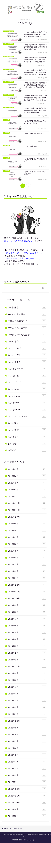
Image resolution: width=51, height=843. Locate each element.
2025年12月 (27, 503)
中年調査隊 (27, 307)
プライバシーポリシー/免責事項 (13, 834)
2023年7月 (27, 686)
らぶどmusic (27, 395)
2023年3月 (27, 700)
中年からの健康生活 (27, 321)
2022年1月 (27, 781)
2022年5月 (27, 754)
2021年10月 (27, 802)
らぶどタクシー (27, 361)
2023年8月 (27, 680)
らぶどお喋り (27, 355)
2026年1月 (27, 496)
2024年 (14, 828)
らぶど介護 (27, 375)
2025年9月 (27, 523)
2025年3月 (27, 564)
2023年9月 (27, 673)
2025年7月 (27, 537)
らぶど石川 (27, 436)
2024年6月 (27, 625)
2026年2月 (27, 489)
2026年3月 (27, 482)
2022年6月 (27, 748)
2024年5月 (27, 632)
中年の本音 (27, 341)
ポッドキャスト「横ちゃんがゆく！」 (24, 253)
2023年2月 (27, 707)
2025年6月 (27, 544)
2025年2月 (27, 571)
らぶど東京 (27, 429)
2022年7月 (27, 741)
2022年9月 (27, 727)
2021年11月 (27, 795)
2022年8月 (27, 734)
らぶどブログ (27, 382)
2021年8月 (27, 816)
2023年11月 (27, 666)
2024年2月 (27, 652)
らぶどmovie (27, 409)
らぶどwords (27, 389)
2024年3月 (27, 646)
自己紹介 (27, 450)
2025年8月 (27, 530)
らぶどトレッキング (27, 416)
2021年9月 (27, 809)
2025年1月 (27, 578)
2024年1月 (27, 659)
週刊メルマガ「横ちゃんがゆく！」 (23, 258)
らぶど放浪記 (27, 348)
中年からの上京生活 (27, 327)
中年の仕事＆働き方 (27, 314)
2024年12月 (27, 584)
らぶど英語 (27, 423)
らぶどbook (27, 402)
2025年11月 (27, 510)
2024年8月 (27, 612)
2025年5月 (27, 550)
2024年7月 (27, 618)
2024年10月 (27, 598)
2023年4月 (27, 693)
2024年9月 (27, 605)
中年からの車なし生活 (27, 334)
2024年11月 (27, 591)
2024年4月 (27, 639)
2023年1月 (27, 714)
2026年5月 (27, 469)
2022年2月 (27, 775)
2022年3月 (27, 768)
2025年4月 (27, 557)
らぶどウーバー (27, 368)
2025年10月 (27, 516)
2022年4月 (27, 761)
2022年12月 (27, 720)
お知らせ (27, 443)
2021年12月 (27, 788)
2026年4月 (27, 476)
